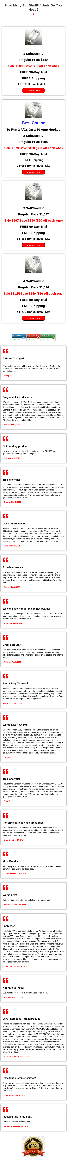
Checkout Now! (34, 91)
